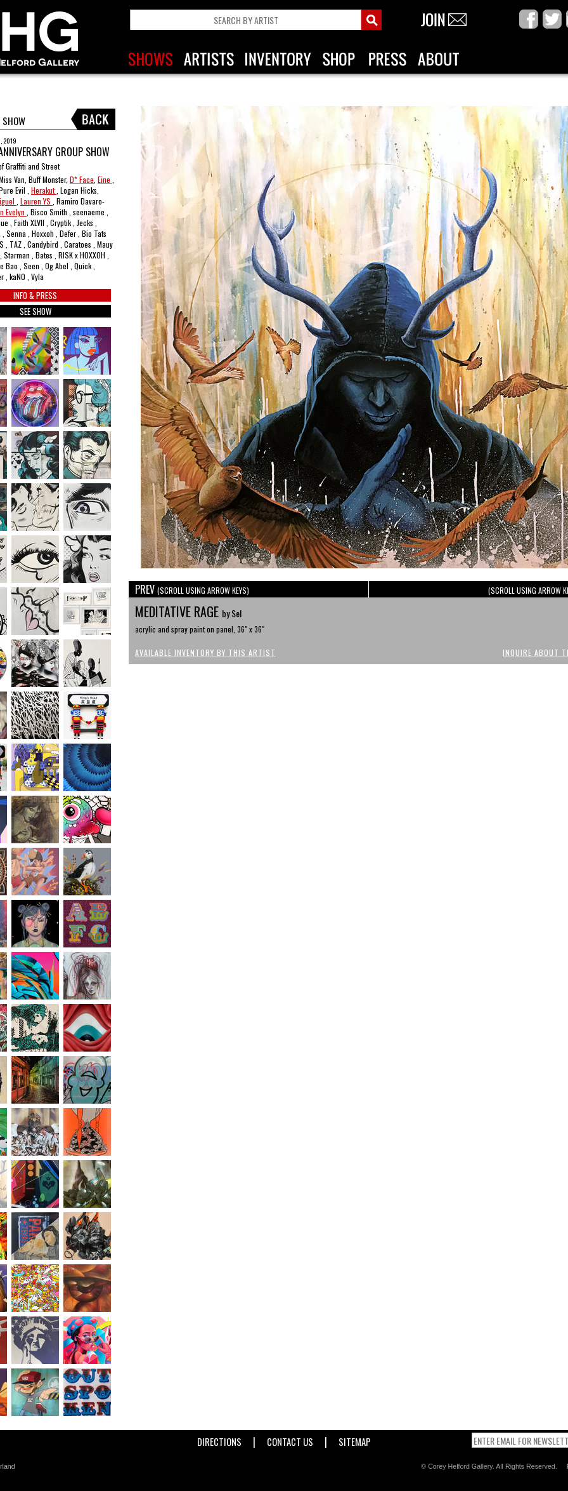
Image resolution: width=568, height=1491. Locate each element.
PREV (192, 589)
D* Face (82, 179)
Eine (105, 179)
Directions (219, 1439)
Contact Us (290, 1439)
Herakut (43, 190)
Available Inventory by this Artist (205, 652)
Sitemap (355, 1439)
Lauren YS (36, 201)
